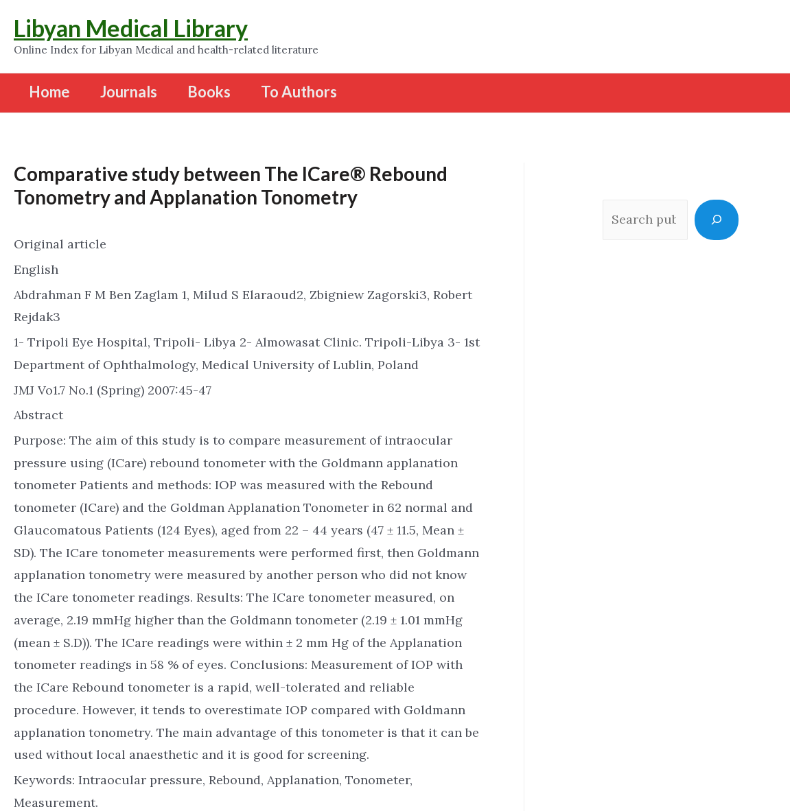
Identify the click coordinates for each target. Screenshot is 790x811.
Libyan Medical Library (131, 28)
